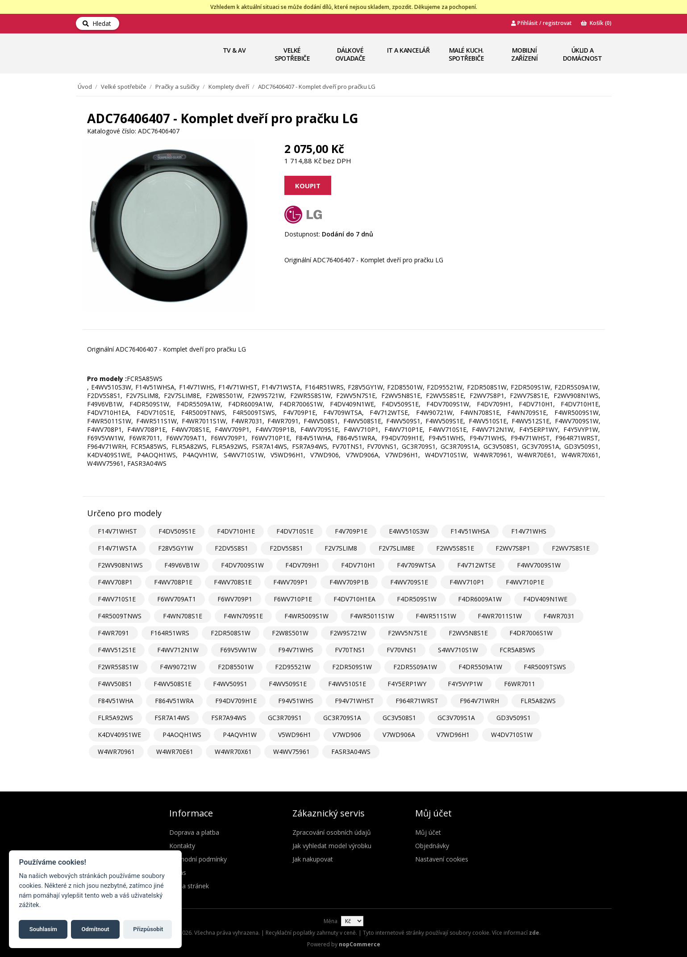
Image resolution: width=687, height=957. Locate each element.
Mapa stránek (189, 886)
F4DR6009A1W (480, 599)
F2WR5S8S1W (118, 667)
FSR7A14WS (172, 717)
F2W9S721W (348, 633)
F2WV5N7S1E (407, 633)
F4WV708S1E (233, 582)
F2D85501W (236, 667)
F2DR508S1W (230, 633)
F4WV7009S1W (539, 565)
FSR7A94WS (228, 717)
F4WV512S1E (117, 650)
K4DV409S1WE (119, 734)
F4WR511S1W (436, 616)
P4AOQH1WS (181, 734)
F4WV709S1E (409, 582)
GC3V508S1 (399, 717)
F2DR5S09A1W (415, 667)
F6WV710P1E (293, 599)
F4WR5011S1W (372, 616)
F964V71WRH (479, 700)
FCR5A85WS (517, 650)
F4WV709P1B (349, 582)
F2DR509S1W (352, 667)
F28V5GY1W (175, 548)
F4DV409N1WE (545, 599)
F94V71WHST (354, 700)
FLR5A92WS (115, 717)
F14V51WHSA (470, 531)
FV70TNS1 (350, 650)
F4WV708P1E (173, 582)
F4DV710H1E (236, 531)
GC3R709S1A (342, 717)
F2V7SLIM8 (341, 548)
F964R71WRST (417, 700)
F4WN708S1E (182, 616)
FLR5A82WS (538, 700)
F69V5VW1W (238, 650)
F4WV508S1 (115, 683)
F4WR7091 (113, 633)
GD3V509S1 (513, 717)
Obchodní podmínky (198, 859)
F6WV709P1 (234, 599)
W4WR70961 (116, 751)
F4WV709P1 (290, 582)
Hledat (97, 23)
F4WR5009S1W (306, 616)
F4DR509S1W (417, 599)
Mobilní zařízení (524, 54)
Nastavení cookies (441, 859)
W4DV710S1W (512, 734)
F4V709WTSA (416, 565)
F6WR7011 (519, 683)
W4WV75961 (291, 751)
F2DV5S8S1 (231, 548)
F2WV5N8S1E (468, 633)
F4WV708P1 (115, 582)
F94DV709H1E (236, 700)
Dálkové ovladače (350, 54)
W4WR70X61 (233, 751)
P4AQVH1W (240, 734)
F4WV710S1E (117, 599)
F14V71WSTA (117, 548)
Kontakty (182, 845)
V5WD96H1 (294, 734)
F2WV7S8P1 (512, 548)
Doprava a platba (194, 832)
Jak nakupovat (312, 859)
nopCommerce (359, 944)
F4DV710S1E (294, 531)
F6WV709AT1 (176, 599)
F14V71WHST (117, 531)
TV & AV (234, 50)
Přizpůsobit (148, 929)
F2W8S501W (290, 633)
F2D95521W (293, 667)
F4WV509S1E (288, 683)
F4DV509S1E (177, 531)
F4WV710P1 (467, 582)
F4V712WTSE (476, 565)
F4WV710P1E (525, 582)
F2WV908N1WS (120, 565)
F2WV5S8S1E (455, 548)
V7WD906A (399, 734)
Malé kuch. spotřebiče (466, 54)
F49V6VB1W (182, 565)
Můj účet (428, 832)
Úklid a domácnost (582, 54)
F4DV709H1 (302, 565)
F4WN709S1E (243, 616)
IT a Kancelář (408, 50)
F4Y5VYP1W (465, 683)
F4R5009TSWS (545, 667)
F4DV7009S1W (242, 565)
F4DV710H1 (358, 565)
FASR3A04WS (351, 751)
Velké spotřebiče (292, 54)
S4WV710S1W (458, 650)
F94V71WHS (295, 650)
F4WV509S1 (230, 683)
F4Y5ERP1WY (406, 683)
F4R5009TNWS (120, 616)
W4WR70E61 (174, 751)
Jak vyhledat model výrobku (331, 845)
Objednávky (432, 845)
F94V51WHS (295, 700)
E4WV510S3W (409, 531)
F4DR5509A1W (480, 667)
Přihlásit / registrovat (541, 23)
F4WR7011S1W (500, 616)
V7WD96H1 (453, 734)
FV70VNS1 (401, 650)
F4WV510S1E (347, 683)
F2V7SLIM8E (397, 548)
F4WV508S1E (173, 683)
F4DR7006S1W (531, 633)
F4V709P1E (351, 531)
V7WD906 (347, 734)
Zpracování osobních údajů (331, 832)
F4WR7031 (559, 616)
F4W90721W (178, 667)
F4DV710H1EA (354, 599)
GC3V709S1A (456, 717)
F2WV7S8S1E (571, 548)
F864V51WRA (174, 700)
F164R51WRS (169, 633)
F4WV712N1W (178, 650)
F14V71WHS (528, 531)
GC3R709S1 (285, 717)
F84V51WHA (115, 700)
